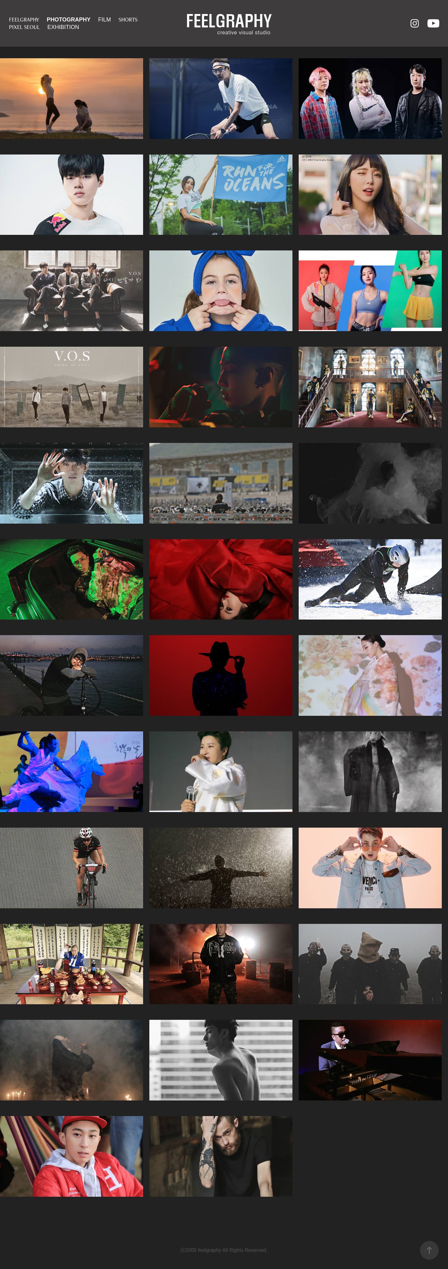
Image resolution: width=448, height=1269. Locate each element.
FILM (104, 20)
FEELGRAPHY (24, 19)
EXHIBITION (63, 27)
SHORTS (128, 19)
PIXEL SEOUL (24, 27)
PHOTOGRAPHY (69, 20)
